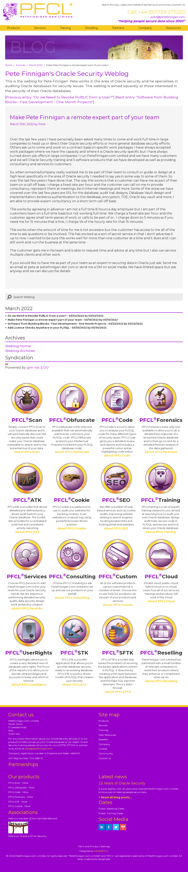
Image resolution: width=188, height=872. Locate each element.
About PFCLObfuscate (72, 452)
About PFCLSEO (116, 528)
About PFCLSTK (74, 684)
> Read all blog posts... (115, 797)
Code (117, 420)
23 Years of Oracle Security (122, 783)
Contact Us (178, 4)
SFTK (117, 653)
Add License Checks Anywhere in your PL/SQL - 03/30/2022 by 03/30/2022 (57, 327)
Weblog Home (18, 346)
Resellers (103, 739)
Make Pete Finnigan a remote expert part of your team (84, 117)
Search (105, 4)
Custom (118, 576)
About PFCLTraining (161, 532)
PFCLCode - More (18, 792)
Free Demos (148, 4)
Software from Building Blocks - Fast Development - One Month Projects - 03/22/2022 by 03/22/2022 (75, 323)
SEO (116, 500)
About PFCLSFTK (118, 692)
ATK (27, 500)
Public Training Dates (111, 813)
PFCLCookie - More (19, 806)
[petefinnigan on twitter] (116, 827)
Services (40, 28)
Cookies (103, 748)
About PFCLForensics (161, 452)
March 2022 (36, 65)
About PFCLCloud (161, 601)
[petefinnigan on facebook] (109, 827)
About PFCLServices (26, 608)
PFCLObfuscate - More (21, 787)
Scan (27, 420)
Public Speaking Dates (111, 808)
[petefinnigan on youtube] (123, 827)
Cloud (161, 576)
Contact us (105, 758)
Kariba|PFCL (101, 850)
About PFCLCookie (71, 528)
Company (145, 28)
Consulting (72, 576)
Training (65, 28)
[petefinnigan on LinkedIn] (102, 827)
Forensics (160, 420)
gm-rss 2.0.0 (38, 367)
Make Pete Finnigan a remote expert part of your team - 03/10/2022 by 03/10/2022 (63, 319)
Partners (118, 28)
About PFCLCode (117, 455)
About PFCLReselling (161, 681)
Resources (173, 28)
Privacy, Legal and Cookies (126, 4)
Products (13, 28)
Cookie (72, 500)
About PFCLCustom (118, 605)
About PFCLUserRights (28, 684)
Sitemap (105, 846)
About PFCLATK (27, 532)
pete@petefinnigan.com (168, 17)
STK (74, 653)
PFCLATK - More (17, 801)
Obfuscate (72, 420)
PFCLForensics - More (20, 796)
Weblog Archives (20, 351)
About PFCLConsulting (72, 597)
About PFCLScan (27, 452)
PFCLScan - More (18, 782)
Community (164, 4)
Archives (20, 65)
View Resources (107, 734)
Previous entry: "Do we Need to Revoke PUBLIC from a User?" (59, 97)
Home (8, 65)
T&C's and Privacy (88, 846)
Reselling (91, 28)
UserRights (28, 653)
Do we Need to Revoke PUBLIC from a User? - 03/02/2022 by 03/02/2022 (55, 315)
